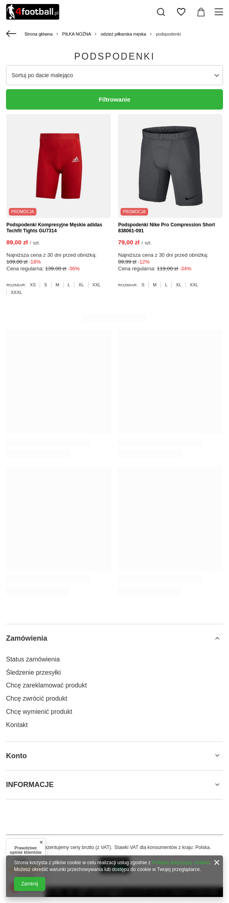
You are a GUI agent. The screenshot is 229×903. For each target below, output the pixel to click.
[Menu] (220, 12)
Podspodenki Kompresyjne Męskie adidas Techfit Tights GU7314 (54, 228)
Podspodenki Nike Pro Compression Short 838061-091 (166, 228)
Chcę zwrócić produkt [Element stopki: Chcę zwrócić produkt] (36, 698)
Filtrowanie (114, 99)
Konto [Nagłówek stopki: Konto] (16, 756)
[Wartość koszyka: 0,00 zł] (201, 12)
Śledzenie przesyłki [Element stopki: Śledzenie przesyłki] (33, 672)
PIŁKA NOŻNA (76, 34)
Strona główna (38, 34)
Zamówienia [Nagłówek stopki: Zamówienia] (26, 638)
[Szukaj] (161, 12)
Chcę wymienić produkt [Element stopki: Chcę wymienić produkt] (39, 711)
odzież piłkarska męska (123, 34)
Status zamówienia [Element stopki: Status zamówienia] (33, 659)
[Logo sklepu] (32, 12)
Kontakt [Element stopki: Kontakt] (17, 724)
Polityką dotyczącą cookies (180, 862)
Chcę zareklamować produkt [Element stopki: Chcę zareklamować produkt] (46, 685)
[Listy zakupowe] (181, 12)
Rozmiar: (16, 285)
